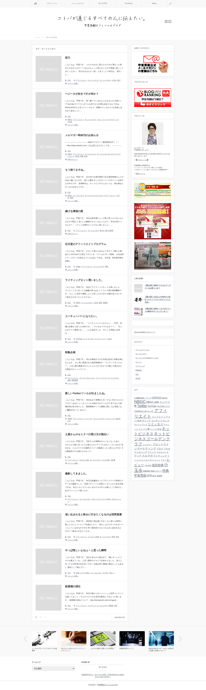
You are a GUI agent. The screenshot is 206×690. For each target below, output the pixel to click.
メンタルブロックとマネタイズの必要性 (44, 649)
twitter (169, 21)
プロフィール (52, 3)
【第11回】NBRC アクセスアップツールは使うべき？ (158, 286)
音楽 (117, 537)
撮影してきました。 (76, 473)
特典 (81, 156)
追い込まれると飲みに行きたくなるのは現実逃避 (93, 514)
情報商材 (146, 471)
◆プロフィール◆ (142, 160)
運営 (100, 303)
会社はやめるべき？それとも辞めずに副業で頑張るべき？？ (161, 649)
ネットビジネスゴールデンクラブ (108, 154)
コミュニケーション (142, 350)
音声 (115, 605)
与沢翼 (112, 460)
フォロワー (147, 445)
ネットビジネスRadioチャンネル (147, 358)
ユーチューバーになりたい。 (82, 316)
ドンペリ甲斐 (155, 429)
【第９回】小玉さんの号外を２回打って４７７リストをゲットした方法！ (157, 299)
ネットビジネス (105, 80)
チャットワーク (93, 80)
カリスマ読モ (85, 573)
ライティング (110, 418)
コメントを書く (73, 83)
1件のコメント (73, 159)
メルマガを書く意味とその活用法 (102, 648)
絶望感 (110, 605)
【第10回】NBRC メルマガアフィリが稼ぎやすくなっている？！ (158, 310)
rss (166, 21)
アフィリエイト (81, 80)
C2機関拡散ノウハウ (142, 398)
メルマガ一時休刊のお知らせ (82, 135)
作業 (113, 537)
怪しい (112, 573)
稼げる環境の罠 (74, 211)
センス (166, 420)
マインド (138, 362)
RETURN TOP (120, 617)
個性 (106, 266)
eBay (77, 573)
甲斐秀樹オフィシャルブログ (107, 685)
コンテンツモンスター (87, 378)
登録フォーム (140, 173)
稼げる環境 (109, 230)
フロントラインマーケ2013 (100, 499)
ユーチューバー (100, 339)
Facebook (128, 3)
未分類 (137, 378)
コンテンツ (92, 605)
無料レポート (156, 471)
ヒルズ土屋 (105, 460)
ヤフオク (106, 573)
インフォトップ (160, 417)
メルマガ (147, 455)
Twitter (154, 3)
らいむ (150, 411)
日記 (69, 80)
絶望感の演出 (73, 586)
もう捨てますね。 (75, 169)
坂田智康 (75, 380)
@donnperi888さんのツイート (145, 332)
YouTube (79, 339)
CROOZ (156, 397)
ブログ (159, 448)
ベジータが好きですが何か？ (82, 93)
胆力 (67, 57)
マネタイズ (161, 452)
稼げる (102, 230)
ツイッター (89, 418)
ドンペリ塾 (144, 429)
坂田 (69, 380)
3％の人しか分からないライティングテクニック (73, 649)
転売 (85, 156)
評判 (149, 475)
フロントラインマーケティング (108, 119)
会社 (150, 465)
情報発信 (138, 370)
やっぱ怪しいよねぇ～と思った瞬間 (85, 550)
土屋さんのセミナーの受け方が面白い (87, 434)
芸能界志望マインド (126, 648)
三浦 (145, 465)
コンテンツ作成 (93, 537)
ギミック (146, 420)
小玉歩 (114, 80)
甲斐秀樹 (140, 475)
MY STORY (103, 3)
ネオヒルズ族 (84, 460)
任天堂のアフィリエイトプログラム (85, 244)
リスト (163, 460)
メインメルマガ (77, 3)
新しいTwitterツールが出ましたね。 (86, 393)
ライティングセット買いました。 (84, 280)
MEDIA (165, 398)
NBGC (70, 119)
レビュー (71, 156)
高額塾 (105, 303)
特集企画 (70, 352)
